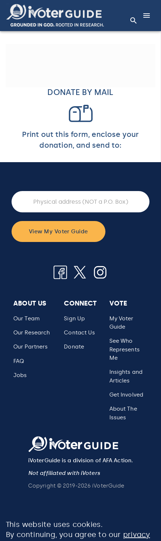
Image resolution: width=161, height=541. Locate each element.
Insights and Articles (126, 376)
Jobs (20, 375)
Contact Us (79, 332)
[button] (55, 15)
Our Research (31, 332)
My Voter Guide (121, 322)
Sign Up (74, 318)
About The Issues (123, 413)
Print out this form (55, 134)
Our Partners (30, 346)
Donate (74, 346)
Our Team (26, 318)
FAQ (18, 361)
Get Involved (126, 394)
